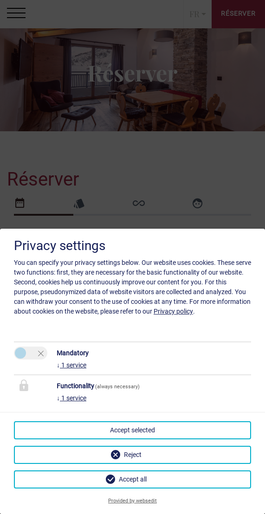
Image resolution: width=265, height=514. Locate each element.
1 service (71, 365)
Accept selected (132, 430)
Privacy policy (173, 311)
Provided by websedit (132, 501)
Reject (133, 454)
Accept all (133, 479)
